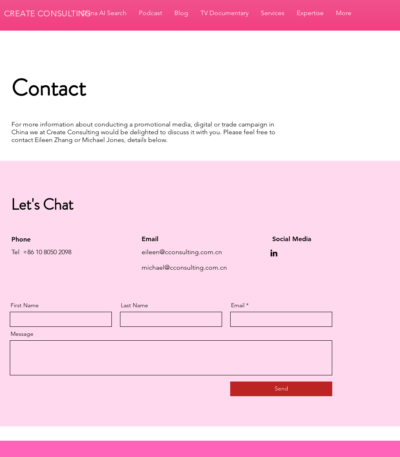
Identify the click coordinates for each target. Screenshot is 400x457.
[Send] (281, 389)
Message (22, 334)
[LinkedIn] (274, 253)
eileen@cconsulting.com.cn (182, 252)
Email (237, 305)
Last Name (134, 305)
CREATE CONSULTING (47, 13)
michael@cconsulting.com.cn (184, 267)
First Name (25, 305)
